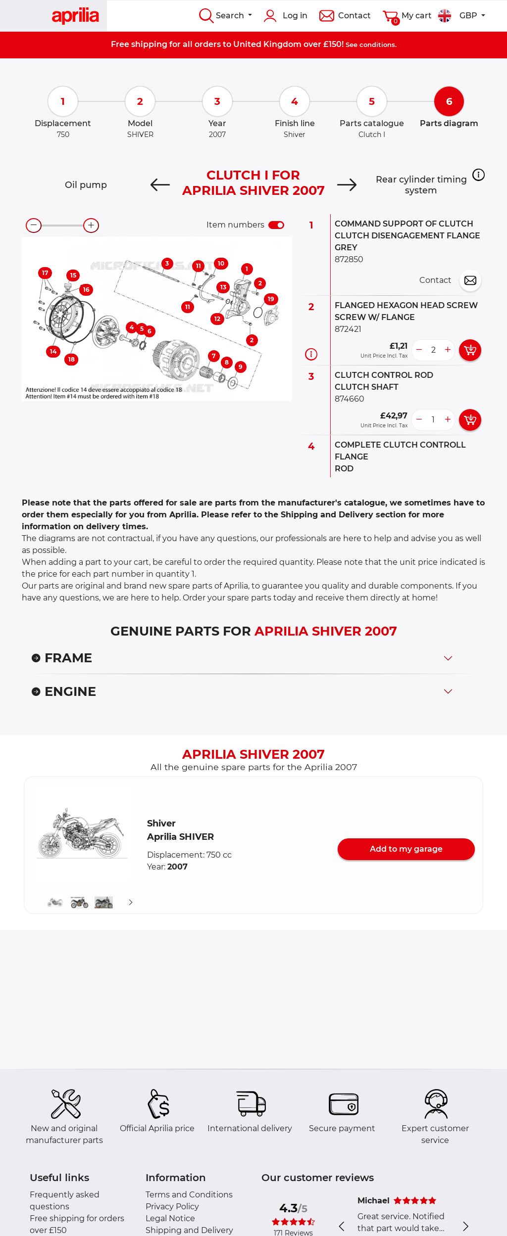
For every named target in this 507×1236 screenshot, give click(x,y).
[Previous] (160, 185)
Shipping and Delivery (189, 1230)
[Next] (346, 185)
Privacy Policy (172, 1206)
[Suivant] (130, 902)
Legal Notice (170, 1218)
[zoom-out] (34, 225)
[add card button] (470, 350)
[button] (478, 174)
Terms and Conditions (189, 1194)
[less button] (418, 350)
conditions (377, 44)
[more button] (447, 350)
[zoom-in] (91, 225)
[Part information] (311, 354)
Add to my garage (406, 849)
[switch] (276, 225)
